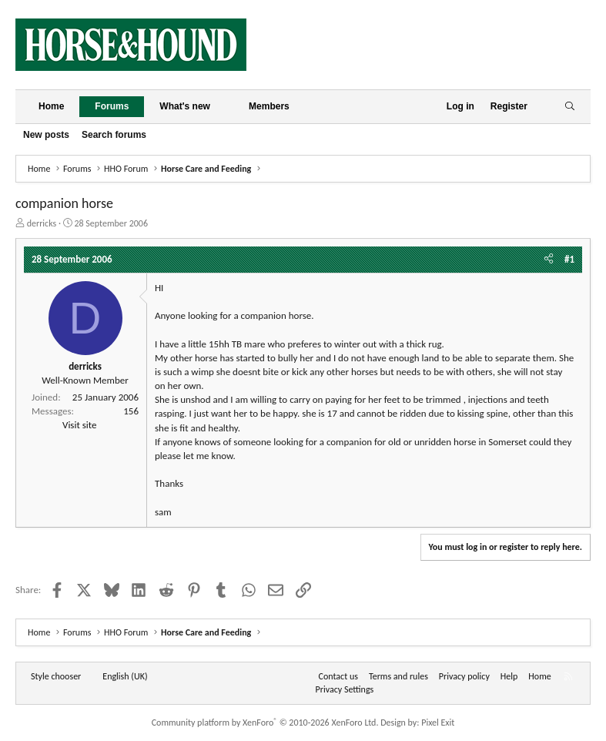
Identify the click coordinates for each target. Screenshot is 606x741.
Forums (112, 106)
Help (509, 676)
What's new (184, 106)
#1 (569, 259)
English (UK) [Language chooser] (124, 676)
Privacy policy (464, 676)
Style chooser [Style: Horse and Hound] (56, 676)
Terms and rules (398, 676)
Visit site (79, 425)
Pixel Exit (437, 722)
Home (51, 106)
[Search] (569, 106)
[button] (222, 106)
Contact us (338, 676)
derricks (42, 223)
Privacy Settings (345, 689)
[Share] (548, 259)
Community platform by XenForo (265, 722)
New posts (46, 134)
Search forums (114, 134)
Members (269, 106)
